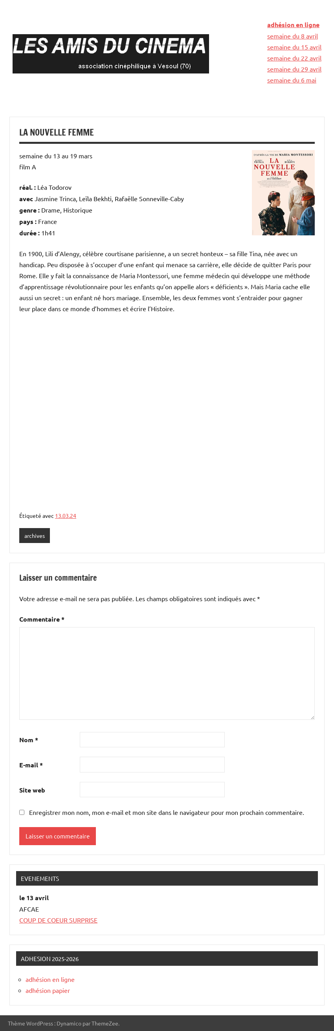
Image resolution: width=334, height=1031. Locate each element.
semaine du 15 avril (294, 47)
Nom (28, 740)
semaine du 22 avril (294, 58)
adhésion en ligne (293, 24)
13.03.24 (65, 515)
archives (34, 535)
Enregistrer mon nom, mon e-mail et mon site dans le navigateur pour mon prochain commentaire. (166, 812)
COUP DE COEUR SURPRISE (58, 920)
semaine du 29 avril (294, 69)
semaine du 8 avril (292, 36)
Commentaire (41, 619)
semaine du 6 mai (291, 80)
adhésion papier (48, 990)
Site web (32, 790)
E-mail (31, 765)
